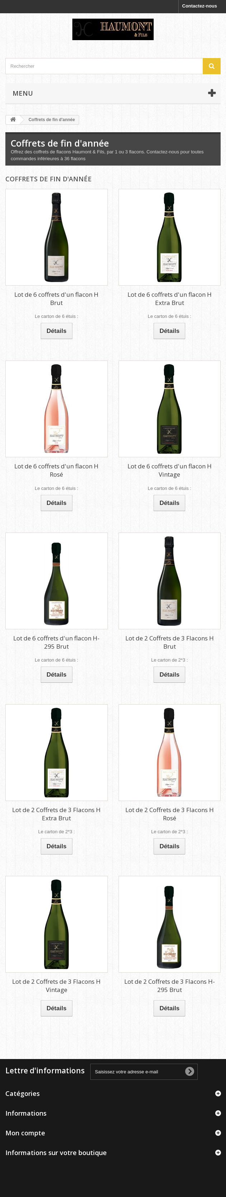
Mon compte (25, 1133)
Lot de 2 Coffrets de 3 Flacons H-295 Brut (169, 985)
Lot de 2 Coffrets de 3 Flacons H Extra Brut (56, 814)
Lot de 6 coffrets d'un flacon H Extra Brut (170, 298)
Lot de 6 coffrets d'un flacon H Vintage (170, 470)
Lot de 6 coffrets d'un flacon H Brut (56, 298)
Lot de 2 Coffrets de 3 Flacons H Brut (169, 642)
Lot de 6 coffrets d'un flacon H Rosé (56, 470)
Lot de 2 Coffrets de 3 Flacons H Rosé (169, 814)
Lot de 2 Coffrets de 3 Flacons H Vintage (56, 985)
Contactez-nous (199, 6)
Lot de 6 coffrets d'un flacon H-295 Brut (56, 642)
